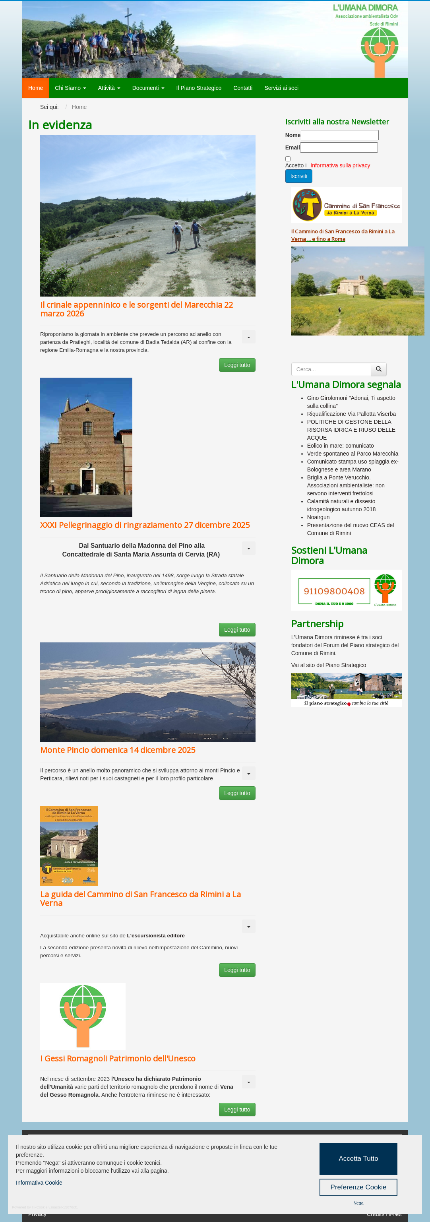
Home (35, 88)
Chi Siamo (70, 88)
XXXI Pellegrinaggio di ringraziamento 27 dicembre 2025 (145, 525)
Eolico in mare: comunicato (340, 445)
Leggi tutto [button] (237, 365)
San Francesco (342, 231)
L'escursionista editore (156, 936)
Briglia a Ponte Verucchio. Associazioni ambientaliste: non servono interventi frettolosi (346, 485)
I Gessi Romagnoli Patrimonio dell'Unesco (118, 1058)
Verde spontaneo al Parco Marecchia (353, 453)
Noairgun (318, 517)
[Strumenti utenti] (249, 336)
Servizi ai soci (281, 88)
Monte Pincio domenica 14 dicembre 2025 (117, 750)
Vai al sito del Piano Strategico (328, 665)
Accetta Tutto (358, 1158)
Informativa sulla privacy (340, 165)
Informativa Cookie (39, 1182)
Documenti (148, 88)
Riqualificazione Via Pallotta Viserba (351, 414)
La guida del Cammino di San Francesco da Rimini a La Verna (140, 898)
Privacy (37, 1214)
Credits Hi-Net (384, 1214)
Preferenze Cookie (359, 1187)
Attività (109, 88)
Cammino (306, 231)
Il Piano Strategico (199, 88)
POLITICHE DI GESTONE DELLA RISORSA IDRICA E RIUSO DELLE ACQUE (351, 430)
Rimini (376, 231)
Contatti (242, 88)
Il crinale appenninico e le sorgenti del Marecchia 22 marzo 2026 (136, 309)
